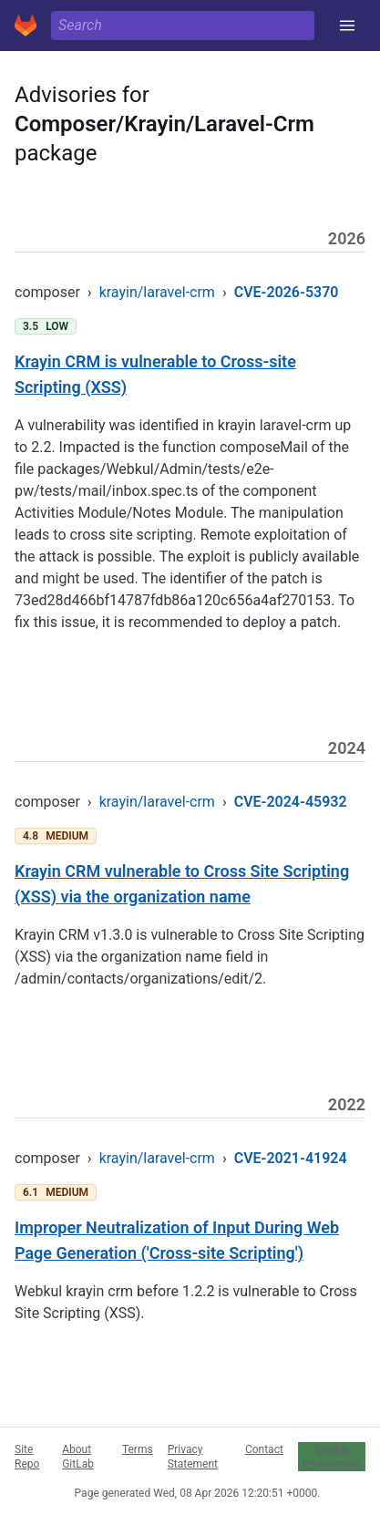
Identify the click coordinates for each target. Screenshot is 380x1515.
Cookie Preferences (332, 1456)
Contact (264, 1449)
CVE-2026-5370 (286, 292)
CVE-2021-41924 (290, 1158)
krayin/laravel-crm (157, 292)
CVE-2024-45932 (290, 801)
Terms (137, 1449)
